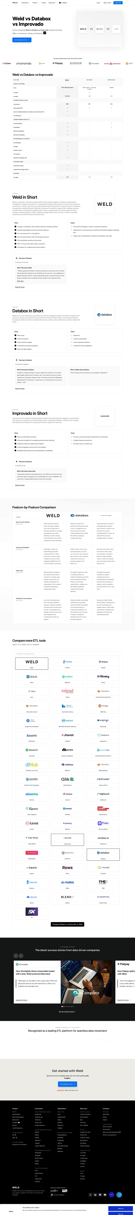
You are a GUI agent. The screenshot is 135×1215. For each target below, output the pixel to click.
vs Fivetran (83, 1152)
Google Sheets (39, 1173)
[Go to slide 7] (73, 1006)
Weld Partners (84, 1140)
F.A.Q (81, 1173)
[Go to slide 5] (69, 1006)
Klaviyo (37, 1135)
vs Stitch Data (83, 1158)
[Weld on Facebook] (100, 1195)
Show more (20, 281)
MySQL (37, 1163)
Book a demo (107, 2)
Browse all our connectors (19, 1144)
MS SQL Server (39, 1158)
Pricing (44, 2)
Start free (118, 2)
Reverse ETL (15, 1119)
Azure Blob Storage (63, 1146)
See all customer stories (67, 1011)
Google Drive (38, 1178)
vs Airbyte (82, 1155)
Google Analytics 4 (40, 1125)
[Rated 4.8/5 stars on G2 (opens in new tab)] (67, 1090)
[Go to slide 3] (66, 1006)
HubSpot (37, 1143)
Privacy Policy (106, 1129)
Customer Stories (84, 1137)
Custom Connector (85, 1114)
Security (14, 1125)
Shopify (37, 1132)
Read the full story (22, 1000)
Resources (52, 2)
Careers (105, 1119)
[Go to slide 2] (64, 1006)
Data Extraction (16, 1114)
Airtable (37, 1161)
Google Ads (38, 1114)
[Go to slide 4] (68, 1006)
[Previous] (16, 956)
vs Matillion (83, 1161)
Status (82, 1176)
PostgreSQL (38, 1152)
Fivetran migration (85, 1146)
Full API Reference (17, 1128)
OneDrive (37, 1181)
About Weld (106, 1114)
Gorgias (37, 1137)
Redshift (60, 1148)
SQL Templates (84, 1125)
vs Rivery (82, 1163)
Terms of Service (107, 1126)
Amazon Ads (38, 1122)
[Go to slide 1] (62, 1006)
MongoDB (37, 1155)
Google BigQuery (62, 1135)
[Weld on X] (90, 1195)
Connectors (26, 2)
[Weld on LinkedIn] (95, 1195)
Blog (81, 1119)
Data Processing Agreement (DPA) (112, 1132)
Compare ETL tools (85, 1132)
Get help (82, 1178)
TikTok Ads (38, 1119)
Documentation (84, 1117)
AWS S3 (60, 1143)
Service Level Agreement (109, 1135)
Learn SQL (83, 1122)
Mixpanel (60, 1122)
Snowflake (60, 1137)
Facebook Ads (39, 1117)
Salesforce (38, 1140)
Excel (36, 1170)
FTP (36, 1176)
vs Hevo (82, 1166)
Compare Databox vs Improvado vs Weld (67, 924)
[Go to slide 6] (71, 1006)
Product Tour (83, 1135)
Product (35, 2)
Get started (83, 1143)
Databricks (60, 1151)
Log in (98, 2)
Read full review (20, 287)
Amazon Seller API (40, 1146)
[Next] (21, 956)
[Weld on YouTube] (105, 1195)
